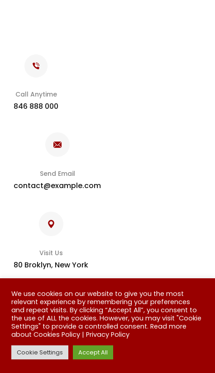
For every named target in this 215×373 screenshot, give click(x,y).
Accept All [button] (93, 352)
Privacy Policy (107, 334)
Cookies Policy (56, 334)
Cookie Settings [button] (40, 352)
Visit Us (51, 252)
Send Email (57, 173)
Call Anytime (36, 94)
